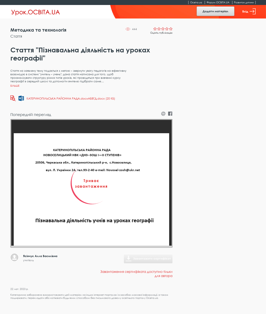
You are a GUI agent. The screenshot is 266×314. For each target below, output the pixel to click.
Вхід (249, 11)
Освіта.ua (196, 2)
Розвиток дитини (244, 2)
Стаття (16, 36)
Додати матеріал (215, 11)
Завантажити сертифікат (152, 258)
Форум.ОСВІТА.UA (218, 2)
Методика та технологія (38, 30)
